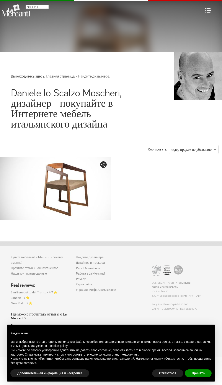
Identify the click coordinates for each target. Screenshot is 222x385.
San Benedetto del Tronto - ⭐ (34, 292)
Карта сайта (84, 284)
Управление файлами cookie (96, 289)
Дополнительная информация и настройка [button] (49, 373)
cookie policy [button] (58, 346)
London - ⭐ (20, 297)
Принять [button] (198, 373)
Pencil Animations (88, 268)
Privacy (81, 279)
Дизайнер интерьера (90, 262)
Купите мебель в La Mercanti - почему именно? (37, 259)
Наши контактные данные (29, 273)
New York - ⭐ (21, 303)
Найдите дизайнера (90, 257)
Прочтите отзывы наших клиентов (34, 268)
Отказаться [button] (167, 373)
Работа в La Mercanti (90, 273)
